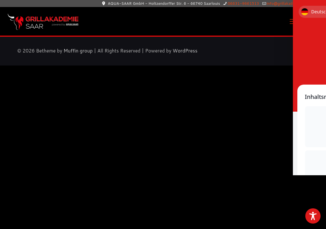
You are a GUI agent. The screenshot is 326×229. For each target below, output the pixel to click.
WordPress (185, 50)
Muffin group (78, 50)
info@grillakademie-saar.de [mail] (291, 3)
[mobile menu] (293, 21)
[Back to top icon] (302, 50)
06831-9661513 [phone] (243, 3)
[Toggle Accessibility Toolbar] (313, 216)
